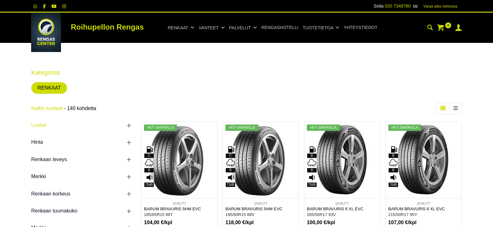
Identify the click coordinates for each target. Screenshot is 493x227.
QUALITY (179, 203)
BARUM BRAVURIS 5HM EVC (172, 209)
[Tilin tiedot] (458, 28)
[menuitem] (279, 27)
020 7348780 (398, 6)
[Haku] (430, 28)
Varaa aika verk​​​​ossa (440, 6)
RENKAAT (49, 87)
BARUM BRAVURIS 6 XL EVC (335, 209)
